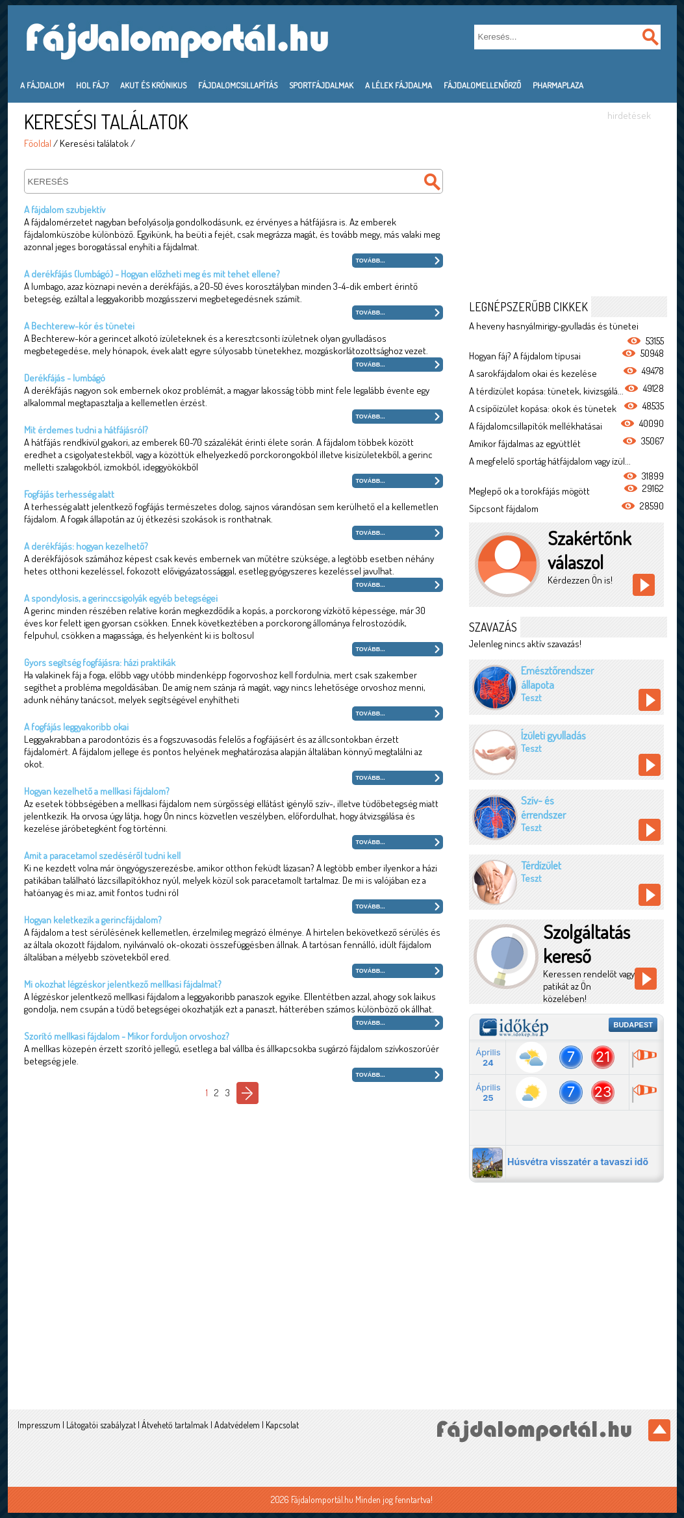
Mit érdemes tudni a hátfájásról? (86, 430)
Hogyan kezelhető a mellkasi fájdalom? (97, 791)
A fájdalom (42, 85)
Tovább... (370, 260)
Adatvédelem (237, 1424)
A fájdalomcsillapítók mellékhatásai (535, 426)
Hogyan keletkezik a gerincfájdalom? (93, 920)
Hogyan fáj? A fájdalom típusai (525, 356)
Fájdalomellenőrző (482, 85)
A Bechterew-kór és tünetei (79, 326)
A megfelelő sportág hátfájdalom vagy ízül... (550, 461)
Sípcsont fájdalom (503, 508)
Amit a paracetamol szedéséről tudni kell (102, 855)
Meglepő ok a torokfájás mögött (529, 491)
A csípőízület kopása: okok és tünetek (542, 408)
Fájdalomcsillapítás (237, 85)
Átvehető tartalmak (175, 1424)
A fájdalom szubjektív (64, 209)
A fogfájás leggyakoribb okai (76, 727)
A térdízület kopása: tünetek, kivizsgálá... (546, 391)
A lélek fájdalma (398, 85)
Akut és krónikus (153, 85)
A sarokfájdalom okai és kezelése (533, 373)
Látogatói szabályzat (101, 1424)
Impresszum (39, 1424)
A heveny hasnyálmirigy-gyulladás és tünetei (554, 326)
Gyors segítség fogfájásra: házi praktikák (99, 662)
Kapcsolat (282, 1424)
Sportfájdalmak (321, 85)
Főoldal (37, 143)
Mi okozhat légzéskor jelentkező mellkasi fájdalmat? (123, 984)
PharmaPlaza (558, 85)
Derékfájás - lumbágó (64, 378)
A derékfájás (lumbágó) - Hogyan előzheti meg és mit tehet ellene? (152, 274)
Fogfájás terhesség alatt (69, 494)
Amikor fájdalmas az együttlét (525, 443)
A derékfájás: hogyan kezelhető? (86, 546)
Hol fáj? (92, 85)
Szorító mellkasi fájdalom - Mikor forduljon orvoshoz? (126, 1036)
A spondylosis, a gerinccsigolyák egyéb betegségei (121, 598)
